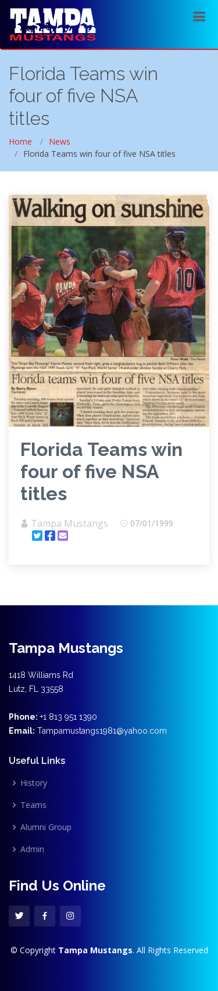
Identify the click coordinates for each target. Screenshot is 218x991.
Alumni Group (46, 827)
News (59, 141)
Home (20, 141)
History (33, 783)
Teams (33, 805)
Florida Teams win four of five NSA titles (101, 471)
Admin (32, 849)
